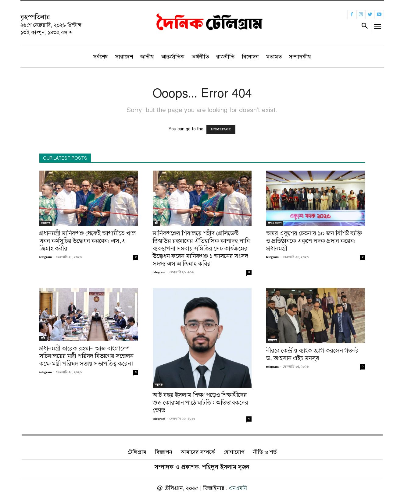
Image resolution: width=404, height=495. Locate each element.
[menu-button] (377, 28)
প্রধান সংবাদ (274, 223)
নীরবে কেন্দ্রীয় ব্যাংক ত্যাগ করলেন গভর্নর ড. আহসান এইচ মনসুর (312, 355)
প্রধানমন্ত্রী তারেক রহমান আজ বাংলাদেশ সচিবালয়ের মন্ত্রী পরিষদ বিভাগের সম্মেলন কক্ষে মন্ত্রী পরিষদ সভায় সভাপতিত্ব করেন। (86, 356)
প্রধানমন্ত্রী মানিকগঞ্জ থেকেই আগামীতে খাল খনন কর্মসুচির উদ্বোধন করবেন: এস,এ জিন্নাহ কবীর (87, 241)
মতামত (159, 385)
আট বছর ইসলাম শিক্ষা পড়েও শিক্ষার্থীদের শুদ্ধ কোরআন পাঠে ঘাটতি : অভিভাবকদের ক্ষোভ (200, 403)
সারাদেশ (45, 223)
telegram (45, 257)
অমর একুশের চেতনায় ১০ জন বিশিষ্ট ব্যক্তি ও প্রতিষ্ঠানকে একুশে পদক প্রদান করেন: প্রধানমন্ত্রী (314, 241)
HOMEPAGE (221, 129)
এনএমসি (238, 488)
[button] (364, 27)
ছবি (156, 223)
